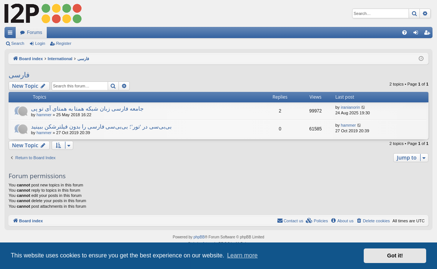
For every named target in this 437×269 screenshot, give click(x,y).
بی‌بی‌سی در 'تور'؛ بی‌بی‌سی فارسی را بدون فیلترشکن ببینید (101, 126)
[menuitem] (404, 32)
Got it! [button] (395, 256)
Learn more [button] (242, 255)
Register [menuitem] (429, 34)
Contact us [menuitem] (290, 220)
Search (17, 43)
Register (63, 43)
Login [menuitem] (417, 34)
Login (40, 43)
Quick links (11, 34)
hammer (44, 114)
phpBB (199, 237)
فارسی (19, 75)
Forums (34, 32)
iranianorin (350, 107)
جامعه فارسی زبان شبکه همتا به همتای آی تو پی (87, 108)
